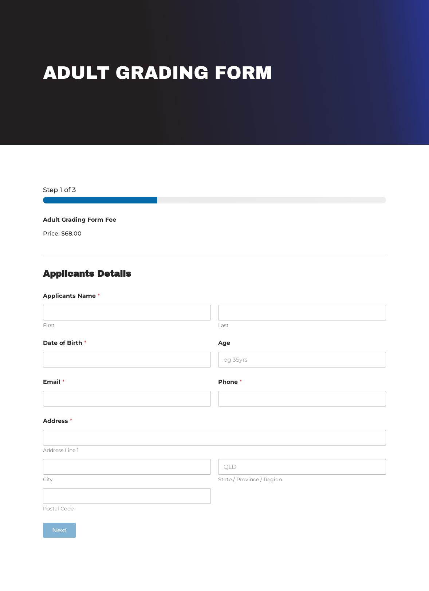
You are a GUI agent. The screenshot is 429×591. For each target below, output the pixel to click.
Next (59, 530)
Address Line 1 (61, 450)
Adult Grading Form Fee (79, 219)
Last (223, 325)
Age (224, 342)
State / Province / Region (250, 480)
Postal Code (58, 509)
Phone (230, 381)
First (49, 325)
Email (53, 381)
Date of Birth (64, 342)
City (48, 480)
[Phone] (302, 399)
